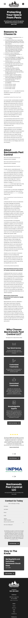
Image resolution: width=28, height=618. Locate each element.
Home (14, 606)
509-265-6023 (14, 591)
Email (5, 515)
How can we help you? (8, 524)
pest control (15, 61)
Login (14, 609)
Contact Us (14, 613)
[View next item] (15, 454)
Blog (14, 611)
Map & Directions (14, 600)
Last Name (6, 509)
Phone (5, 512)
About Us (14, 608)
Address (5, 518)
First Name (6, 506)
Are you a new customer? (9, 521)
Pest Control (12, 91)
